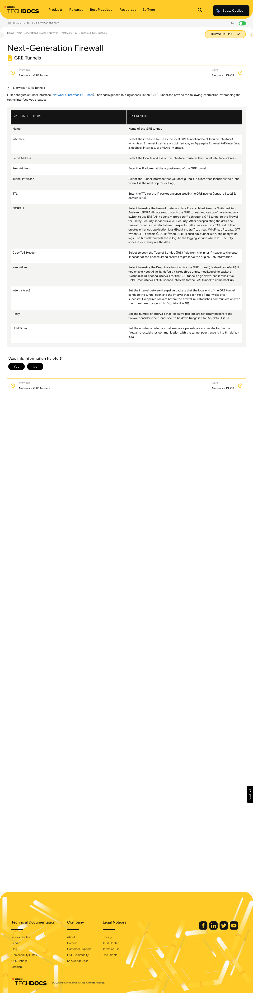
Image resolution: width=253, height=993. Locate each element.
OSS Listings (19, 961)
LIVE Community (78, 955)
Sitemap (16, 966)
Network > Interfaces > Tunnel (72, 95)
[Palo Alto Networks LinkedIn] (213, 929)
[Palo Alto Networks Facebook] (203, 929)
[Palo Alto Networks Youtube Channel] (234, 929)
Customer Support (79, 949)
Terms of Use (111, 949)
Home (10, 32)
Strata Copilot (229, 11)
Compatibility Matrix (24, 955)
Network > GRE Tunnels (75, 32)
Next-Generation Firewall (31, 32)
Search (15, 943)
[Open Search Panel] (199, 11)
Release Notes (20, 937)
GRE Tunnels (99, 32)
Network (54, 32)
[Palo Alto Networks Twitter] (224, 929)
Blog (14, 949)
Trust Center (111, 943)
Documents (110, 955)
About (71, 937)
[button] (250, 794)
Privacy (107, 937)
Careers (72, 943)
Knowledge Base (78, 961)
